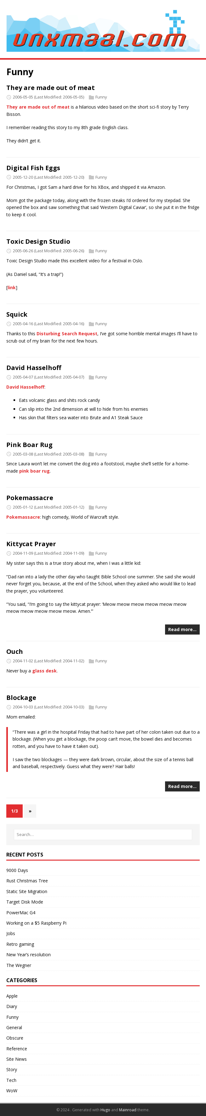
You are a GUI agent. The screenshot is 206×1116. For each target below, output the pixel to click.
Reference (16, 1049)
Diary (11, 1006)
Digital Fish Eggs (33, 168)
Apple (12, 996)
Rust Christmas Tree (27, 881)
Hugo (105, 1110)
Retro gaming (20, 944)
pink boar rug (34, 471)
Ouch (14, 651)
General (14, 1027)
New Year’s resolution (28, 955)
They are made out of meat (50, 87)
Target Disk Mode (24, 902)
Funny (101, 97)
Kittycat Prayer (31, 544)
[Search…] (103, 834)
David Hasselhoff (33, 367)
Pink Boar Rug (29, 444)
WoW (11, 1091)
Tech (11, 1080)
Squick (16, 314)
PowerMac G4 (20, 913)
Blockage (21, 697)
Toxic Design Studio (38, 241)
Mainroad (127, 1110)
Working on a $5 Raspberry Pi (36, 923)
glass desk (44, 671)
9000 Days (17, 870)
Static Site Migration (26, 891)
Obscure (14, 1038)
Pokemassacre (29, 497)
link (12, 287)
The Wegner (18, 965)
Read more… (182, 629)
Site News (16, 1059)
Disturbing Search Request (67, 334)
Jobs (10, 933)
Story (11, 1069)
